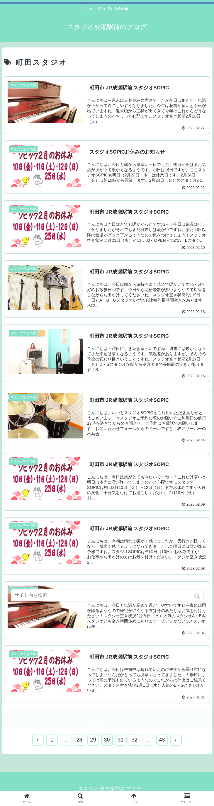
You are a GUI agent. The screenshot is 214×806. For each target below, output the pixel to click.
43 (162, 740)
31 (120, 740)
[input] (107, 595)
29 (93, 740)
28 (79, 740)
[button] (197, 596)
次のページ (107, 718)
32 (134, 740)
